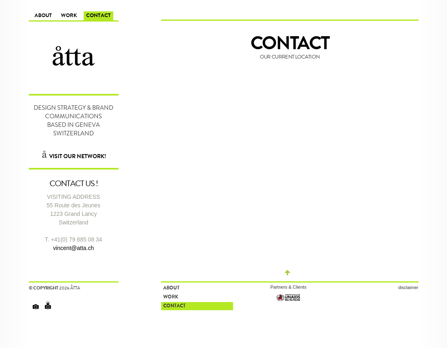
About (43, 16)
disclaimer (408, 287)
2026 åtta (69, 288)
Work (69, 16)
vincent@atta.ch (73, 248)
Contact (98, 16)
